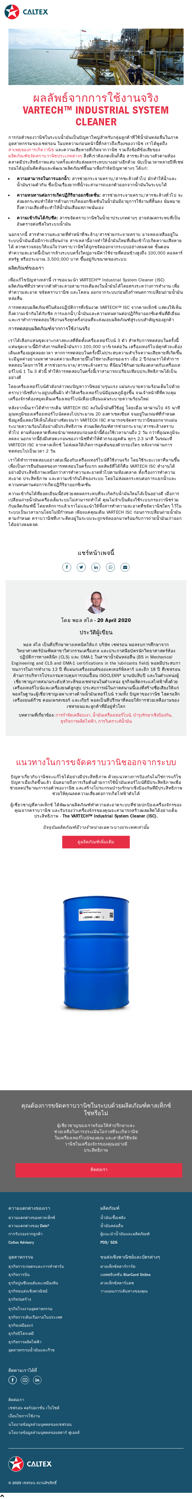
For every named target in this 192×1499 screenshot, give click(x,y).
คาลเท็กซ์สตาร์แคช (117, 1283)
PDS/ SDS (108, 1242)
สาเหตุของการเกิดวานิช (31, 149)
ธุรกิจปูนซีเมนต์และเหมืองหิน (33, 1283)
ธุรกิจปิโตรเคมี (21, 1334)
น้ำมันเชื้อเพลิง (113, 1218)
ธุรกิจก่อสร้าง (19, 1299)
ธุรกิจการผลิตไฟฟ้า (24, 1342)
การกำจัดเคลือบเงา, (73, 715)
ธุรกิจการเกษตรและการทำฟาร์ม (36, 1266)
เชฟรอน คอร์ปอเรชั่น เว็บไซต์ (33, 1408)
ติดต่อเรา (99, 1170)
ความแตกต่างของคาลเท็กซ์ (31, 1218)
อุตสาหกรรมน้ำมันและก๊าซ (31, 1350)
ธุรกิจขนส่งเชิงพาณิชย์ (27, 1291)
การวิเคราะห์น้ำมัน (115, 721)
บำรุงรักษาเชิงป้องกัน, (153, 715)
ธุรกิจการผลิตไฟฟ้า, (79, 721)
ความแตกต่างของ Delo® (28, 1226)
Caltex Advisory (21, 1242)
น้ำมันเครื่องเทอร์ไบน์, (112, 715)
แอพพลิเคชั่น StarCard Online (125, 1275)
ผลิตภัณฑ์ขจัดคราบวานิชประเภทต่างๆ (45, 156)
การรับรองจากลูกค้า (25, 1234)
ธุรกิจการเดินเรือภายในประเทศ (35, 1317)
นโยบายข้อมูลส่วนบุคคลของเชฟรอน (40, 1424)
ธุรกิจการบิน (19, 1275)
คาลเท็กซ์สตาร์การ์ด (117, 1266)
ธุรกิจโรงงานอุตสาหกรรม (30, 1309)
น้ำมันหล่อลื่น (111, 1226)
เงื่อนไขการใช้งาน (24, 1416)
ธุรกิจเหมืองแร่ (20, 1325)
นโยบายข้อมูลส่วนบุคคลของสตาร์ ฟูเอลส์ (44, 1433)
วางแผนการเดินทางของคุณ (124, 1291)
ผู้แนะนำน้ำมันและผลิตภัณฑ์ (125, 1234)
